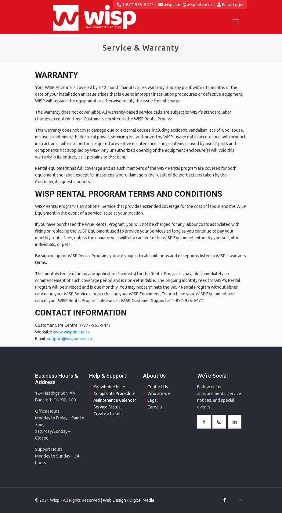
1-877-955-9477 (135, 4)
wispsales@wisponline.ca (185, 4)
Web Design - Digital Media (128, 500)
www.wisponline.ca (71, 332)
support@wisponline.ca (69, 338)
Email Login (230, 4)
